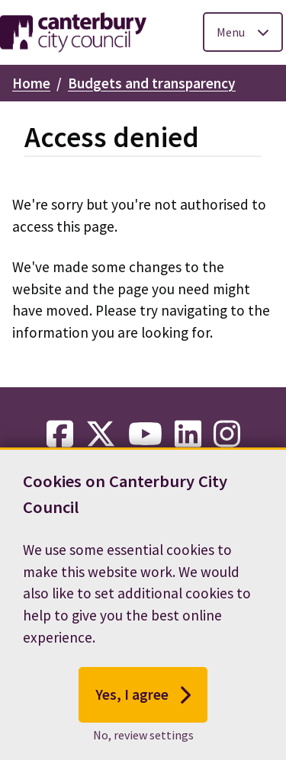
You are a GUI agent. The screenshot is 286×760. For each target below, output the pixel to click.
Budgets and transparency (152, 83)
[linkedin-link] (188, 434)
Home (31, 83)
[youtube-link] (145, 434)
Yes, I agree (143, 698)
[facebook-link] (60, 434)
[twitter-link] (100, 434)
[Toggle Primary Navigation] (243, 32)
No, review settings (143, 738)
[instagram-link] (227, 434)
